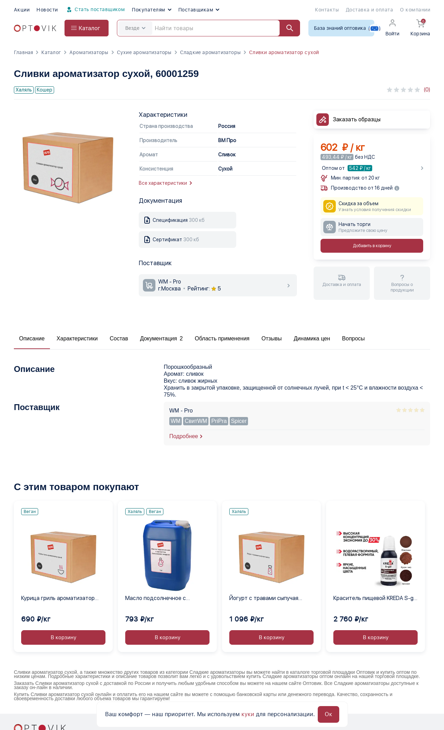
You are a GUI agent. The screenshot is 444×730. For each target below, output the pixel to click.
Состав (119, 338)
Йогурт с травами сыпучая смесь (263, 598)
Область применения (222, 338)
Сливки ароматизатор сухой (284, 52)
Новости (47, 9)
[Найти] (286, 28)
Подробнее (183, 436)
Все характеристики (165, 183)
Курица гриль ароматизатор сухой (58, 598)
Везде (135, 28)
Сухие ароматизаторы (144, 52)
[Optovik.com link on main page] (35, 28)
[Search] (208, 28)
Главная (23, 52)
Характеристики (77, 338)
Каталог (51, 52)
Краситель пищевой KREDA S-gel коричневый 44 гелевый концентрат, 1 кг (375, 598)
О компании (415, 9)
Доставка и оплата (369, 9)
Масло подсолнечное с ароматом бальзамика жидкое (165, 598)
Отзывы (272, 338)
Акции (21, 9)
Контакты (327, 9)
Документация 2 (161, 338)
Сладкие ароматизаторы (210, 52)
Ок (328, 714)
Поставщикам (198, 10)
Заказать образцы (357, 119)
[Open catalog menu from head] (87, 28)
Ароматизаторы (89, 52)
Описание (32, 338)
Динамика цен (312, 338)
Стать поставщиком (95, 10)
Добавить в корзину (372, 245)
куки (247, 714)
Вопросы (353, 338)
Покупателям (151, 10)
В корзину (63, 637)
